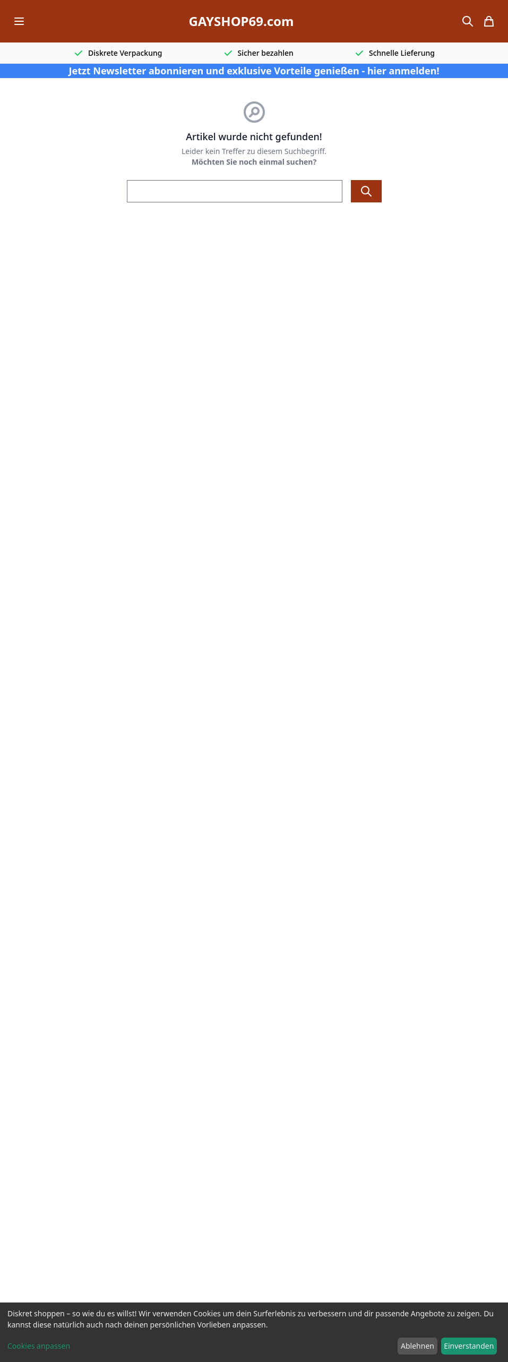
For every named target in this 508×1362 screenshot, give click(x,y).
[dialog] (254, 1332)
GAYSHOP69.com (241, 21)
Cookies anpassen (38, 1346)
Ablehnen (417, 1346)
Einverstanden (469, 1346)
